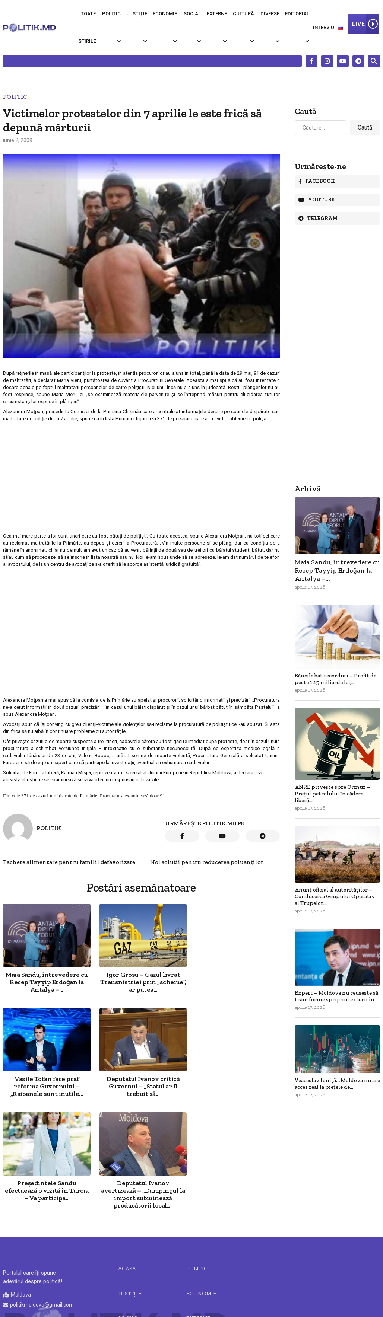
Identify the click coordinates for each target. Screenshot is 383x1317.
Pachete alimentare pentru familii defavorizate (69, 861)
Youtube (316, 200)
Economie (165, 13)
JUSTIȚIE (130, 1189)
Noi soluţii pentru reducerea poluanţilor (206, 861)
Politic (111, 13)
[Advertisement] (141, 477)
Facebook (316, 181)
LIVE (365, 24)
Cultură (243, 13)
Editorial (297, 13)
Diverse (269, 13)
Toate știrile (87, 27)
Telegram (318, 218)
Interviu (323, 27)
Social (191, 13)
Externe (217, 13)
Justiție (137, 13)
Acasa (127, 1164)
